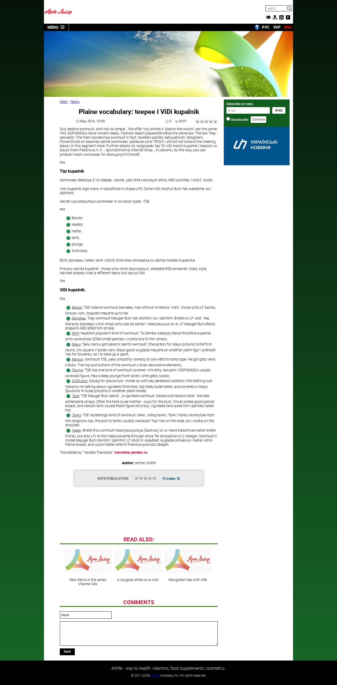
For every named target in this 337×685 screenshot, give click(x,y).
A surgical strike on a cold (138, 565)
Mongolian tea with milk (188, 565)
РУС (266, 27)
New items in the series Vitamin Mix (88, 567)
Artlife (155, 675)
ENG (288, 27)
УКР (277, 27)
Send (67, 651)
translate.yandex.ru (131, 452)
